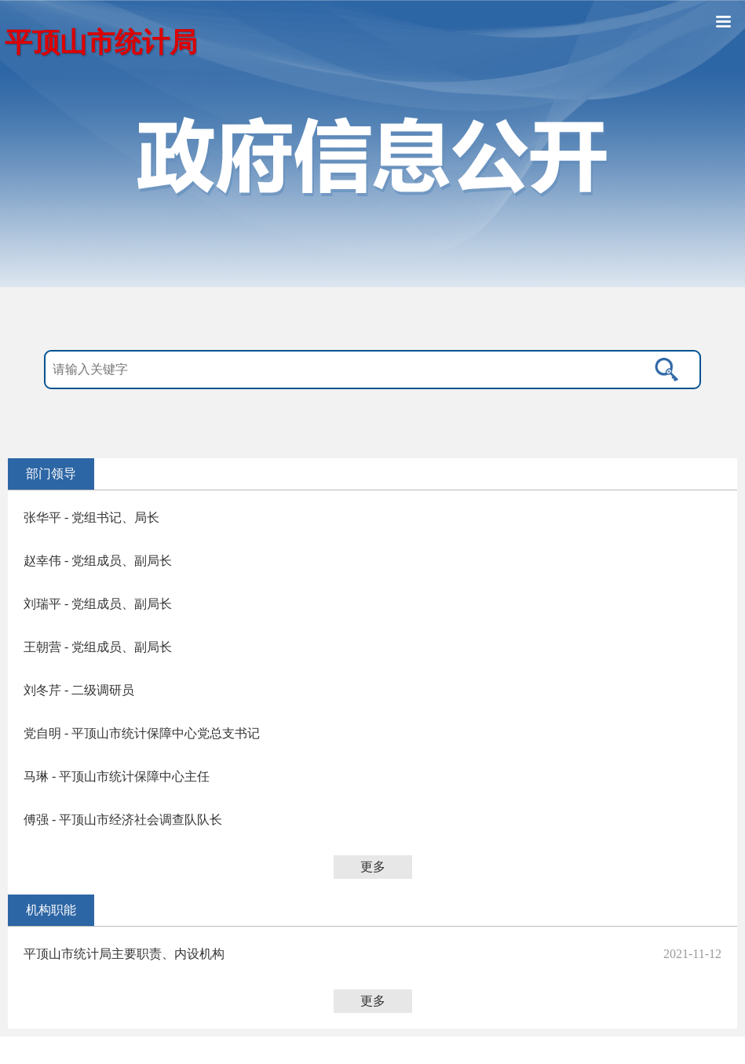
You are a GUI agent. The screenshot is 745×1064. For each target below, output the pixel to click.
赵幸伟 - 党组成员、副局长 (98, 560)
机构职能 (51, 909)
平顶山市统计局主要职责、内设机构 (124, 953)
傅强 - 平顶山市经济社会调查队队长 (123, 819)
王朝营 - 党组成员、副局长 (98, 647)
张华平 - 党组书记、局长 (91, 517)
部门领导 (51, 473)
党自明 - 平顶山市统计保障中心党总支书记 (142, 733)
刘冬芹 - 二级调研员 (79, 690)
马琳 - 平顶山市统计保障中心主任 (117, 776)
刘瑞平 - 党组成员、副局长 (98, 603)
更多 (372, 866)
